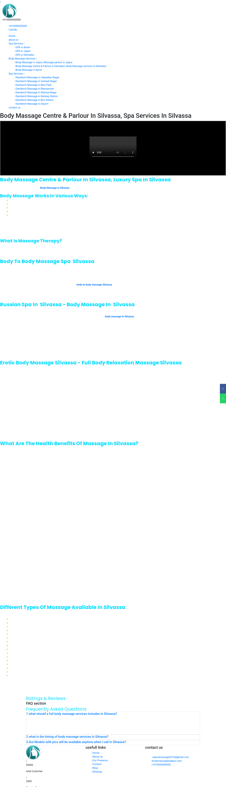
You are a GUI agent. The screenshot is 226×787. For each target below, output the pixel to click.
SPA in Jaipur (23, 51)
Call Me (13, 29)
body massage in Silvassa (119, 316)
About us (97, 756)
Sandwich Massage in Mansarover (34, 88)
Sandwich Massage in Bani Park (33, 84)
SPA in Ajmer (22, 47)
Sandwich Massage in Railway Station (36, 96)
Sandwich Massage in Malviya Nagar (36, 92)
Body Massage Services (23, 58)
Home (12, 36)
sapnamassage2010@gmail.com (170, 757)
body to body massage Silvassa (94, 284)
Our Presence (100, 760)
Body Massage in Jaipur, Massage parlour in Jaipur (43, 62)
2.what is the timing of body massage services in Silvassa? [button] (67, 737)
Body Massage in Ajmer (28, 69)
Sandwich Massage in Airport (31, 103)
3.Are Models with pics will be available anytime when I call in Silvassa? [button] (76, 742)
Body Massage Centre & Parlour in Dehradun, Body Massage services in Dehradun (60, 66)
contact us (14, 107)
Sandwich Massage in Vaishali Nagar (36, 81)
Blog (95, 767)
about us (13, 39)
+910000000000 (18, 25)
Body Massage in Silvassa (54, 187)
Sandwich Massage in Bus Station (34, 100)
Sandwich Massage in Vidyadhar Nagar (37, 77)
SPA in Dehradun (24, 54)
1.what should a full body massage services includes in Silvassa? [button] (71, 714)
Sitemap (97, 771)
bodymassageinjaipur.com (166, 760)
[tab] (113, 714)
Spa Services (16, 43)
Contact (97, 764)
